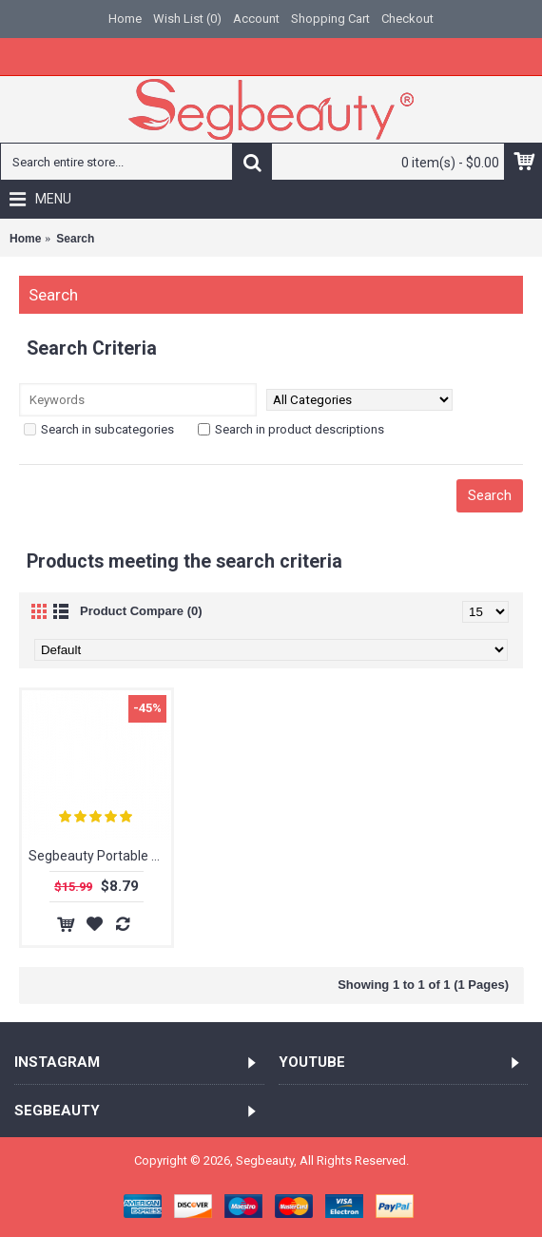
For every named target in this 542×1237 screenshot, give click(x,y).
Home (25, 238)
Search (75, 238)
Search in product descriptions (291, 429)
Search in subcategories (99, 429)
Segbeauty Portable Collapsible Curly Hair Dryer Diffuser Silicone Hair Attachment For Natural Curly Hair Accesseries (100, 855)
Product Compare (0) (141, 611)
